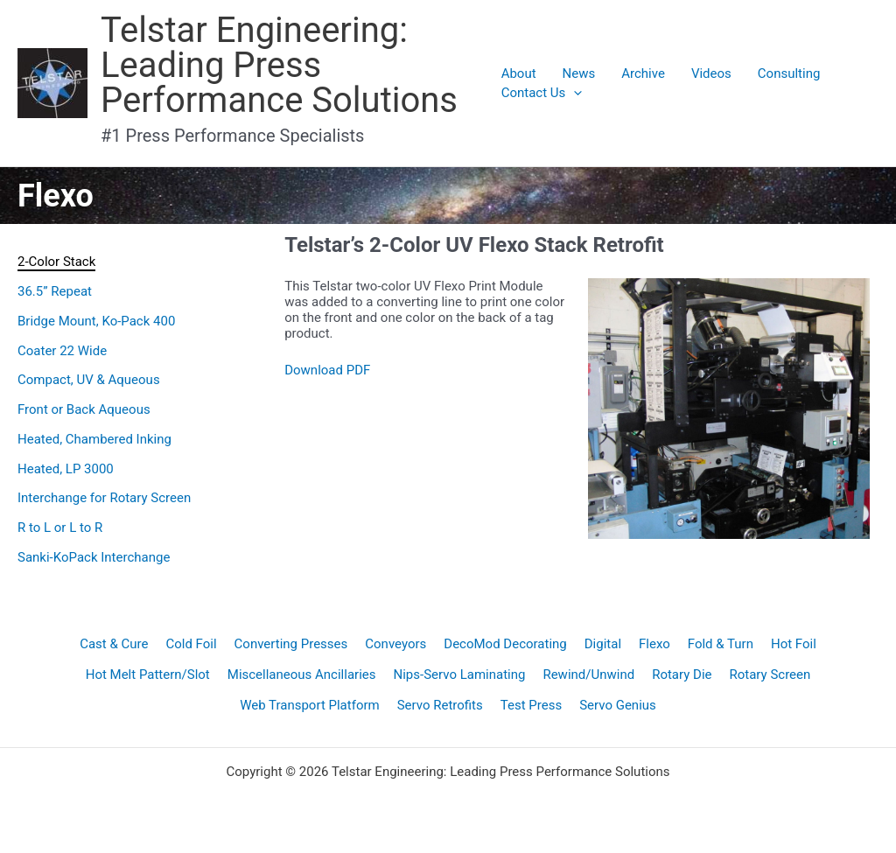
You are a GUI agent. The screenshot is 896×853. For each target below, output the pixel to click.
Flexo (654, 644)
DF (362, 370)
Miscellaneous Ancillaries (302, 674)
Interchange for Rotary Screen (104, 498)
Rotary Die (681, 674)
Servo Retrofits (440, 705)
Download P (319, 370)
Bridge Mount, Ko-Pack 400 (96, 321)
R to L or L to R (60, 527)
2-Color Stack (56, 261)
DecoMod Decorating (505, 644)
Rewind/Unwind (588, 674)
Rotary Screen (770, 674)
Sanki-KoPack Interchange (94, 557)
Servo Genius (617, 705)
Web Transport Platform (310, 705)
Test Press (531, 705)
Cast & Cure (114, 644)
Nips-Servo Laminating (460, 674)
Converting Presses (291, 644)
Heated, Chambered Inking (95, 439)
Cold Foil (190, 644)
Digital (602, 644)
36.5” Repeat (55, 291)
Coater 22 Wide (62, 351)
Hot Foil (793, 644)
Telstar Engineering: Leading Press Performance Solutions (279, 65)
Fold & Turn (720, 644)
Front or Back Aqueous (84, 409)
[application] (573, 92)
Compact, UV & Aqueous (89, 380)
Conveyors (395, 644)
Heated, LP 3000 (66, 469)
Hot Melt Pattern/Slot (148, 674)
